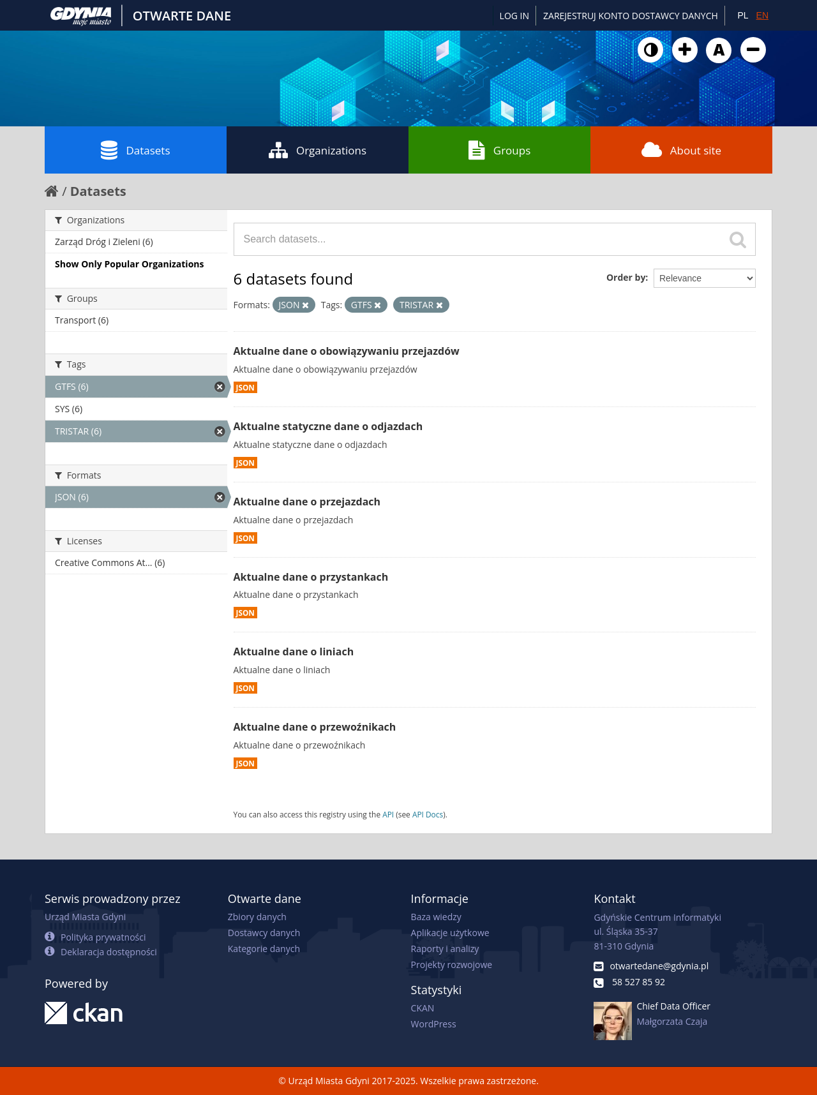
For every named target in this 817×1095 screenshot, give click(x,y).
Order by (625, 277)
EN (762, 15)
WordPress (433, 1024)
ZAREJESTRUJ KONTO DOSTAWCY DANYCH (630, 16)
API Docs (427, 814)
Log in (514, 16)
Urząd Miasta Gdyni (85, 917)
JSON (245, 387)
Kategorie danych (264, 948)
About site (681, 150)
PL (742, 15)
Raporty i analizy (445, 948)
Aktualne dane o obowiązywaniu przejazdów (347, 351)
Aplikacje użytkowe (450, 933)
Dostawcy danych (264, 933)
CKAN (423, 1008)
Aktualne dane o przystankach (311, 577)
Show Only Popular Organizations (129, 264)
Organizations (317, 150)
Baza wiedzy (436, 917)
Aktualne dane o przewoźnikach (315, 727)
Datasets (135, 150)
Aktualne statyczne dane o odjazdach (328, 426)
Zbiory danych (257, 917)
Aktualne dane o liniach (294, 651)
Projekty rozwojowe (452, 964)
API (388, 814)
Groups (499, 150)
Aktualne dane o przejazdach (307, 502)
